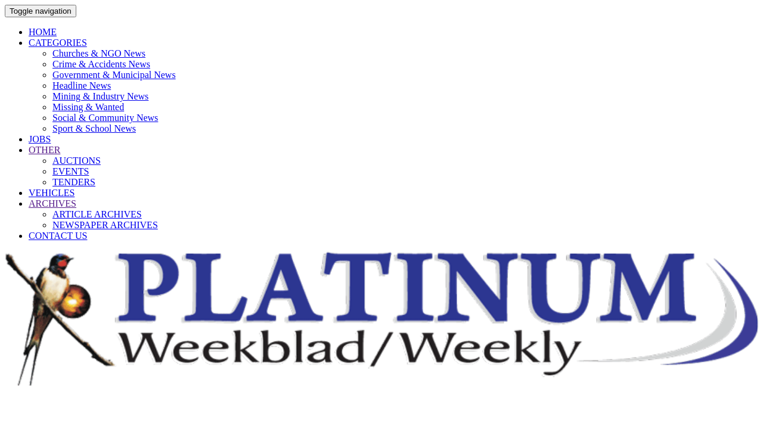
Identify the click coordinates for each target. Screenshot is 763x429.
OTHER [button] (44, 150)
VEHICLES (52, 193)
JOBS (40, 139)
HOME (43, 32)
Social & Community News (105, 118)
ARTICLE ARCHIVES (97, 214)
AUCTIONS (76, 161)
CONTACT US (58, 236)
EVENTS (70, 171)
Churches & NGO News (98, 53)
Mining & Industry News (100, 96)
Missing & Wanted (88, 107)
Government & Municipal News (114, 75)
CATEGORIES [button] (58, 43)
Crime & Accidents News (101, 64)
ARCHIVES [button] (52, 203)
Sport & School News (94, 128)
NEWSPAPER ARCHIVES (105, 225)
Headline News (81, 85)
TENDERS (73, 182)
